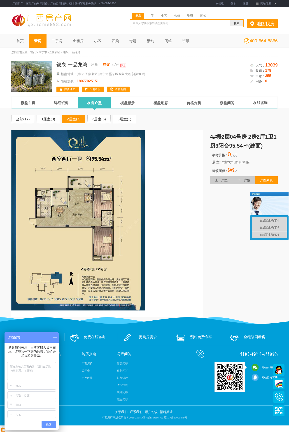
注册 (245, 3)
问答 (203, 16)
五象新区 (54, 52)
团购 (115, 41)
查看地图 (120, 89)
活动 (150, 41)
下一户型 (244, 180)
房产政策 (87, 377)
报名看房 (95, 89)
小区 (164, 16)
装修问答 (122, 392)
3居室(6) (99, 119)
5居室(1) (124, 119)
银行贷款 (122, 377)
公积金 (86, 370)
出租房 (78, 41)
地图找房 (265, 23)
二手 (151, 16)
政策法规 (122, 385)
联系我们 (136, 412)
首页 (20, 41)
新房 (138, 15)
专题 (133, 41)
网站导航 (265, 3)
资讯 (190, 16)
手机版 (220, 3)
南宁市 (43, 52)
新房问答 (122, 363)
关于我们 (121, 412)
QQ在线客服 (278, 370)
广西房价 (87, 363)
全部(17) (23, 119)
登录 (233, 3)
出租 (177, 16)
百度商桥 (278, 383)
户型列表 (266, 180)
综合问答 (122, 399)
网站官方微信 (265, 367)
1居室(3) (48, 119)
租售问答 (122, 370)
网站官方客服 (265, 377)
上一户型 (221, 180)
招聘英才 (166, 412)
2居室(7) (73, 119)
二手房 (57, 41)
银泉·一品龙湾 (72, 64)
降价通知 (69, 89)
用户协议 (151, 412)
